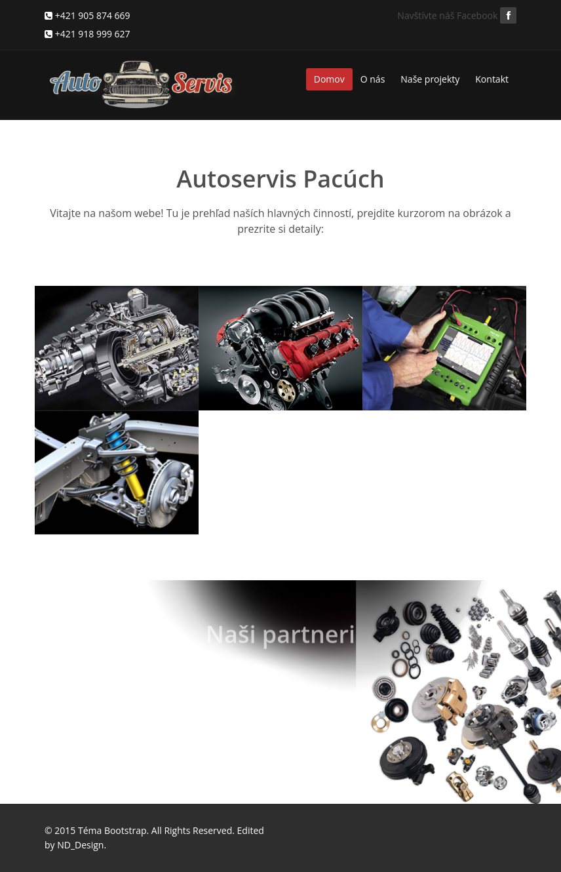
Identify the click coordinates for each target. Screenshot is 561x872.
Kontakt (492, 79)
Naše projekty (429, 79)
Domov (329, 79)
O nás (372, 79)
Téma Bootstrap (112, 830)
